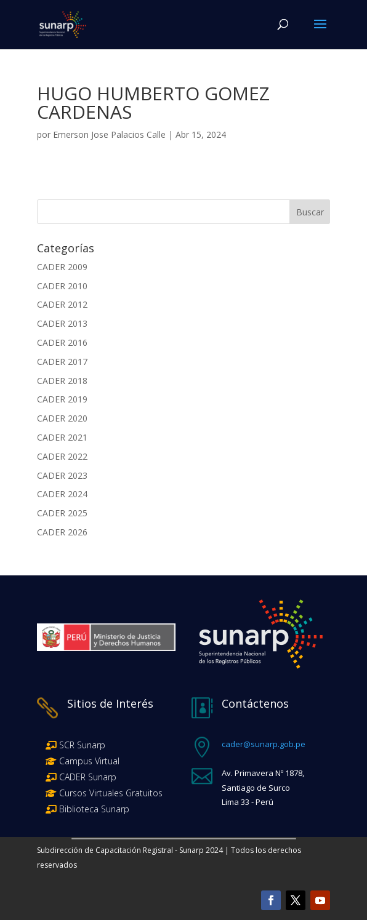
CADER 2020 (62, 418)
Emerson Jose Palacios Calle (109, 134)
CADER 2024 (62, 494)
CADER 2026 (62, 532)
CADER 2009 (62, 267)
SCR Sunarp (82, 745)
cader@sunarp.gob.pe (263, 744)
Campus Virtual (88, 761)
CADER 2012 (62, 304)
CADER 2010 (62, 286)
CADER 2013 (62, 323)
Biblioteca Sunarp (94, 809)
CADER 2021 (62, 437)
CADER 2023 (62, 475)
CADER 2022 (62, 456)
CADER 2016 (62, 342)
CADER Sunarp (87, 777)
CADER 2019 (62, 399)
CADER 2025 (62, 513)
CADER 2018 (62, 380)
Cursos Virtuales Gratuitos (110, 793)
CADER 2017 (62, 361)
